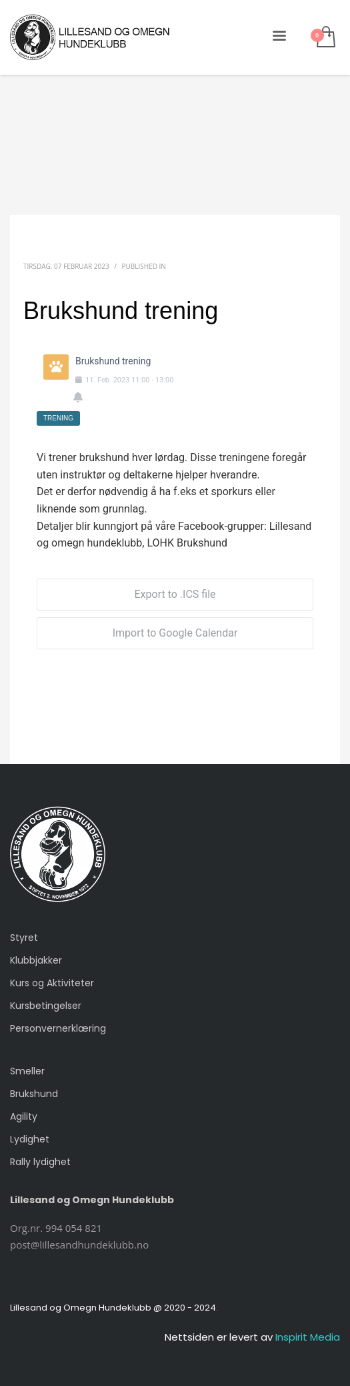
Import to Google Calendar (175, 633)
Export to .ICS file (174, 594)
